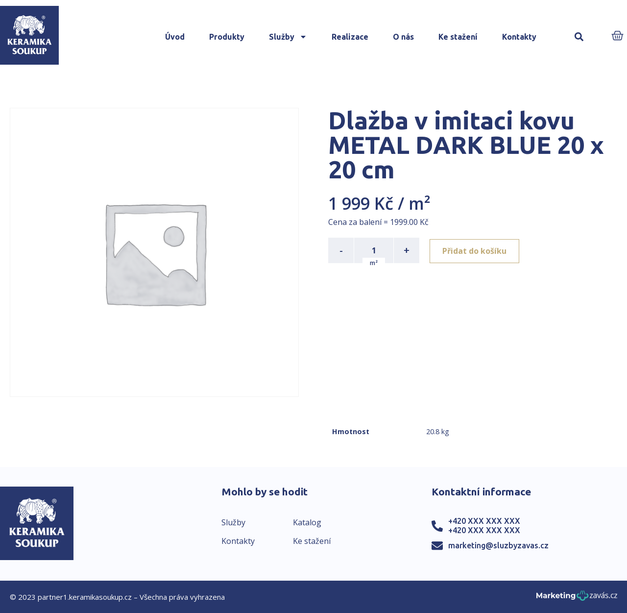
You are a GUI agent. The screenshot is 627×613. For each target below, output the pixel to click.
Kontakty (519, 36)
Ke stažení (458, 36)
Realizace (350, 36)
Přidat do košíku (476, 250)
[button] (579, 37)
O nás (403, 36)
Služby (288, 37)
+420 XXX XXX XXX (484, 520)
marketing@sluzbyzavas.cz (498, 545)
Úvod (175, 36)
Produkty (226, 36)
